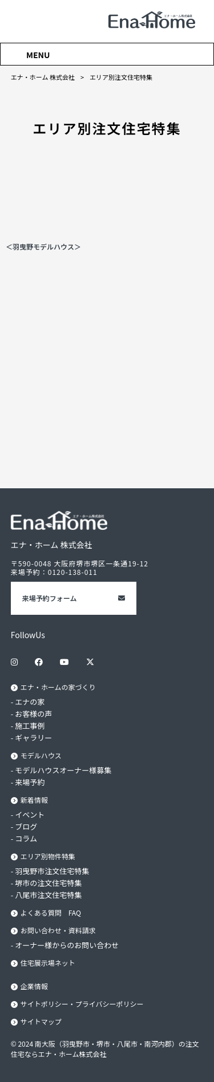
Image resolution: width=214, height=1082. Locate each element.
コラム (26, 838)
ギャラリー (33, 737)
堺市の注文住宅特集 (48, 882)
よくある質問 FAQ (51, 912)
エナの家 (30, 701)
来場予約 (30, 782)
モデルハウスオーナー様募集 (63, 770)
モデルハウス (41, 755)
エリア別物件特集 (48, 856)
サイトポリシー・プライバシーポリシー (82, 1003)
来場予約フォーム (49, 598)
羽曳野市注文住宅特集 (52, 870)
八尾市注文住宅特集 (48, 894)
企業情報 (34, 986)
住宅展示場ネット (48, 962)
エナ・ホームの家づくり (58, 687)
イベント (30, 814)
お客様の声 (33, 713)
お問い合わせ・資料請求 (58, 930)
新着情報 (34, 800)
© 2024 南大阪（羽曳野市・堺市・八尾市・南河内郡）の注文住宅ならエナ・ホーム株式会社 (105, 1049)
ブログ (26, 826)
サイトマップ (41, 1021)
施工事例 (30, 725)
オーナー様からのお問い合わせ (67, 945)
